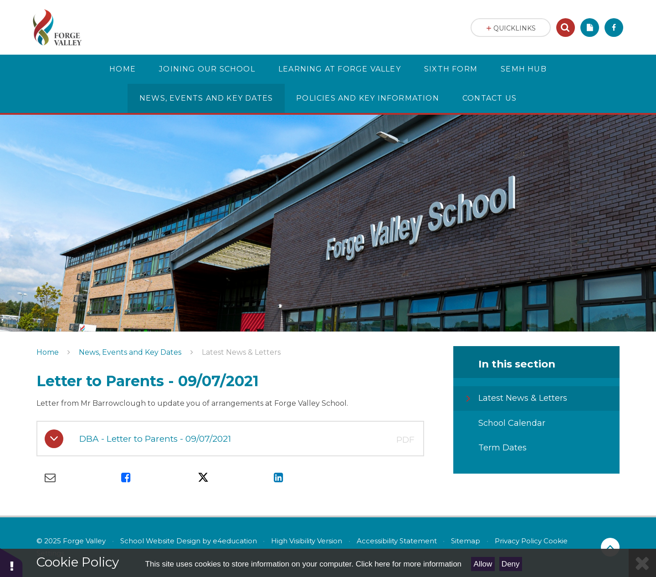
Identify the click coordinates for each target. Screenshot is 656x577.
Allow (483, 564)
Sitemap (465, 540)
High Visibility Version (306, 540)
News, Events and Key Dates (130, 352)
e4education (235, 540)
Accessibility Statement (397, 540)
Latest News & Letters (241, 352)
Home (47, 352)
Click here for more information (408, 564)
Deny (511, 564)
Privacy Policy (518, 540)
